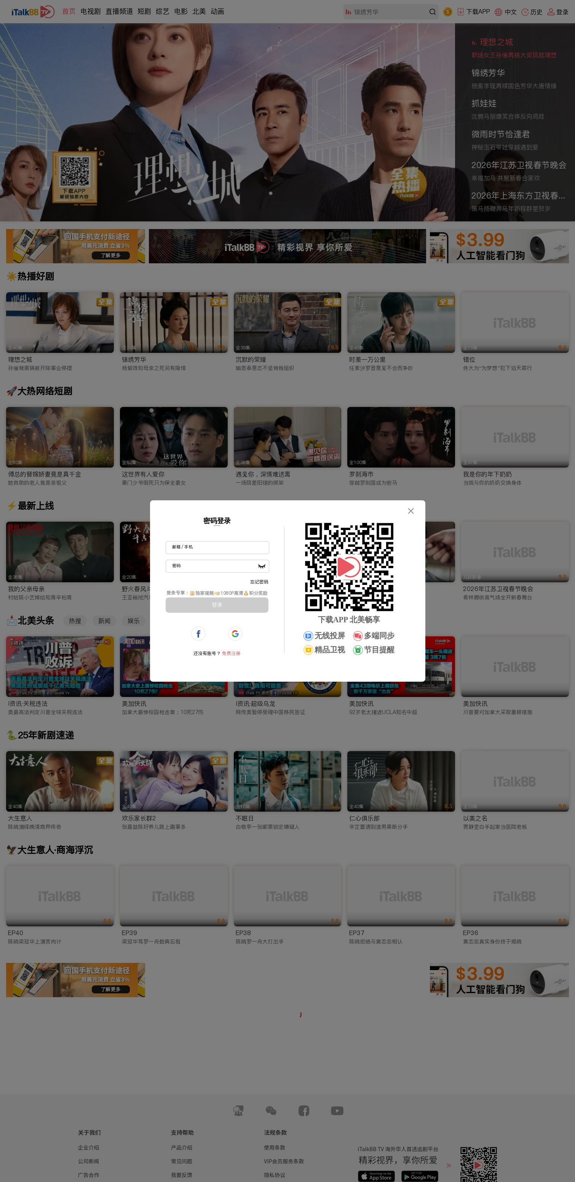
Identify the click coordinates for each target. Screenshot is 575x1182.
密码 (176, 565)
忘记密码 (259, 581)
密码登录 (217, 521)
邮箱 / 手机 (182, 547)
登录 (217, 605)
